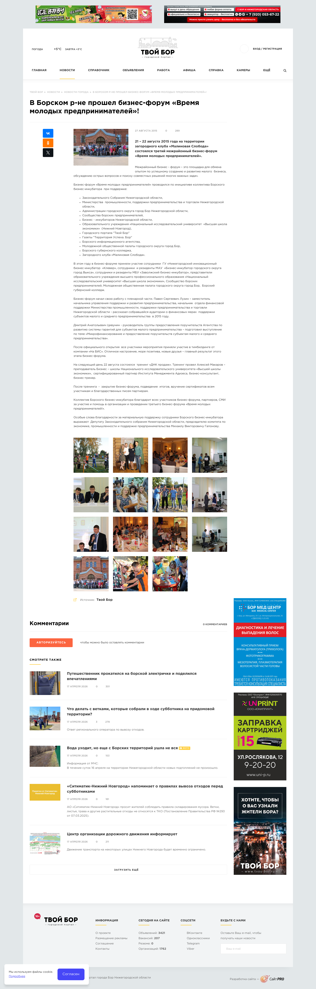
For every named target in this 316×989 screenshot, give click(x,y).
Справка (216, 70)
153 (108, 756)
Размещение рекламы (111, 938)
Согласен (71, 974)
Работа (163, 70)
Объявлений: (151, 933)
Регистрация (272, 49)
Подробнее (17, 976)
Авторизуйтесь (51, 643)
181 (107, 799)
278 (107, 722)
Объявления (133, 70)
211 (107, 842)
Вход (256, 49)
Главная (39, 70)
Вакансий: (149, 938)
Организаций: (152, 949)
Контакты (102, 949)
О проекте (103, 933)
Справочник (99, 70)
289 (177, 131)
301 (108, 687)
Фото (186, 748)
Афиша (189, 70)
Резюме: (145, 944)
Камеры (243, 70)
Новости (67, 70)
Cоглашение (104, 944)
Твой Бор (105, 600)
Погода (37, 49)
